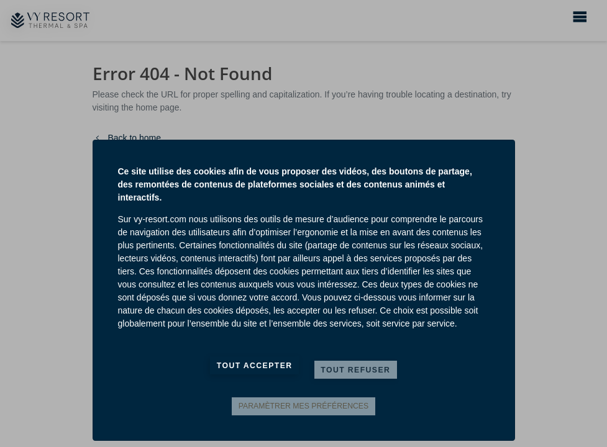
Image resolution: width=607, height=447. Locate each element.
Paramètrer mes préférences (303, 406)
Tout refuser (355, 370)
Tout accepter (255, 365)
